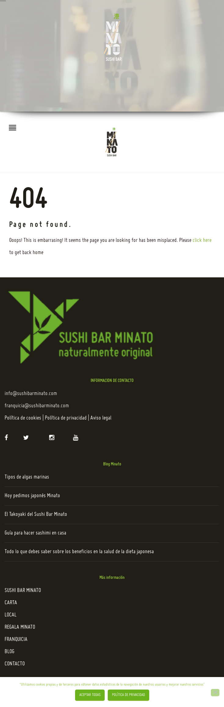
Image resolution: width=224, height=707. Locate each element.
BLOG (9, 651)
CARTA (11, 602)
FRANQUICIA (16, 639)
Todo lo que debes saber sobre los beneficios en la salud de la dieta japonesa (79, 551)
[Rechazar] (215, 692)
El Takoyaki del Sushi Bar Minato (36, 514)
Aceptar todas (89, 695)
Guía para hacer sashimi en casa (35, 533)
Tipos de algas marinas (27, 477)
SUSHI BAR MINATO (23, 590)
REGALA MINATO (20, 627)
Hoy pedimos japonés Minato (32, 495)
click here (202, 240)
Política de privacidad (66, 418)
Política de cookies (23, 418)
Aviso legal (100, 418)
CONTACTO (15, 664)
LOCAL (10, 615)
